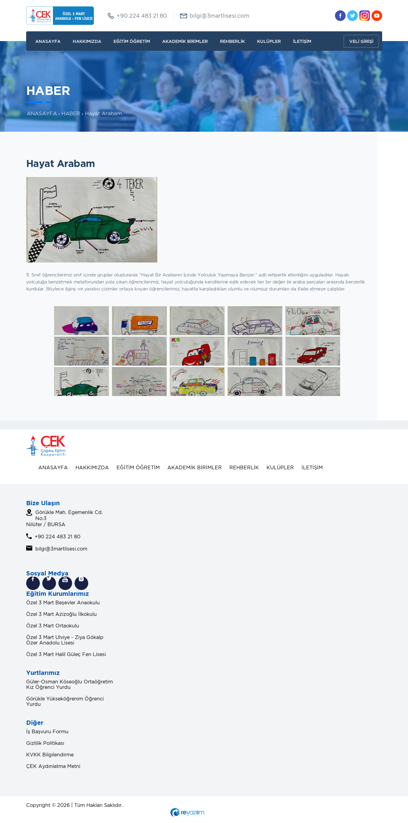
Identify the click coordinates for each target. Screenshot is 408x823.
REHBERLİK (232, 41)
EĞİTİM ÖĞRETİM (131, 41)
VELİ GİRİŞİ (361, 41)
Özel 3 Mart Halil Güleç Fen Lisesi (66, 654)
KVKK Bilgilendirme (50, 754)
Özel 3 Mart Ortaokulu (52, 625)
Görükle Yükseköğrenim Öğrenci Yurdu (65, 701)
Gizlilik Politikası (45, 743)
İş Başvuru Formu (47, 731)
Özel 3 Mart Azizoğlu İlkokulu (61, 614)
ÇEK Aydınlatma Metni (53, 766)
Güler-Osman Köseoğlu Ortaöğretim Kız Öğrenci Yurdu (69, 684)
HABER (70, 113)
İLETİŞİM (302, 41)
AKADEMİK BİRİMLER (185, 41)
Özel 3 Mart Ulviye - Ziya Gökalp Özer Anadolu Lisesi (64, 639)
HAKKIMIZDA (87, 41)
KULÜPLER (269, 41)
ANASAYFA (48, 41)
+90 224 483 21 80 (142, 16)
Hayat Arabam (103, 113)
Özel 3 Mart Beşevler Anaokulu (63, 602)
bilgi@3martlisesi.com (219, 16)
